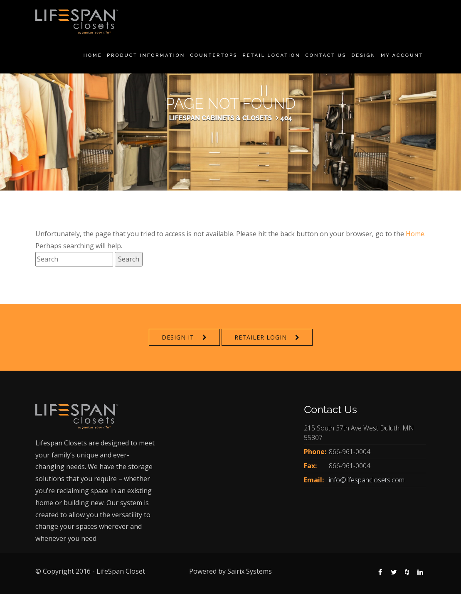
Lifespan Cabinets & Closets (220, 118)
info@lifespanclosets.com (366, 479)
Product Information (146, 55)
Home (93, 55)
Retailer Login (260, 337)
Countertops (213, 55)
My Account (402, 55)
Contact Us (325, 55)
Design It (178, 337)
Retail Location (272, 55)
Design (363, 55)
